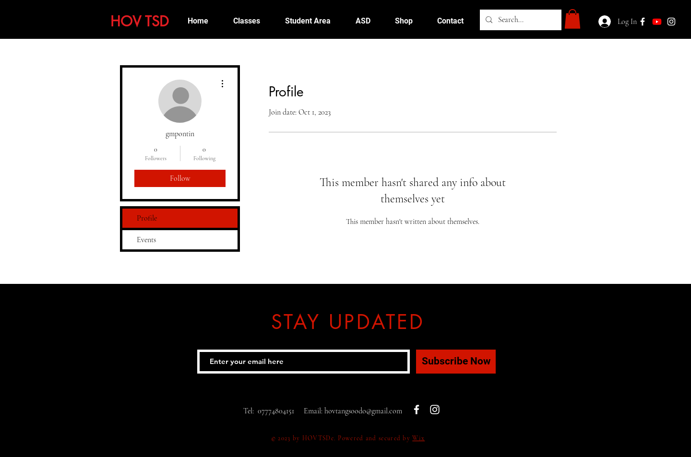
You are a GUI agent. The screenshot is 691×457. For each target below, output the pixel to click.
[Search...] (519, 20)
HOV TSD (139, 21)
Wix (418, 438)
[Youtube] (657, 21)
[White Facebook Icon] (416, 409)
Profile (147, 218)
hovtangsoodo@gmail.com (363, 411)
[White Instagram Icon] (671, 21)
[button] (572, 19)
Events (146, 240)
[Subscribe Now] (456, 362)
